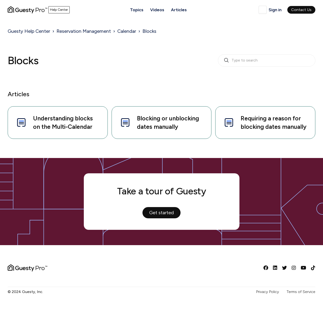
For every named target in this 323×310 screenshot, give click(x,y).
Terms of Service (301, 291)
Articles (179, 9)
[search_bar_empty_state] (266, 60)
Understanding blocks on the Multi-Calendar (54, 122)
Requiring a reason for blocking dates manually (264, 122)
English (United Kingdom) (263, 10)
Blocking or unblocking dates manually (159, 122)
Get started (161, 212)
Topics (136, 9)
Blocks (149, 31)
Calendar (126, 31)
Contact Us (301, 9)
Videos (157, 9)
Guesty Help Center (29, 31)
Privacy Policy (267, 291)
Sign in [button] (275, 9)
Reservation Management (84, 31)
